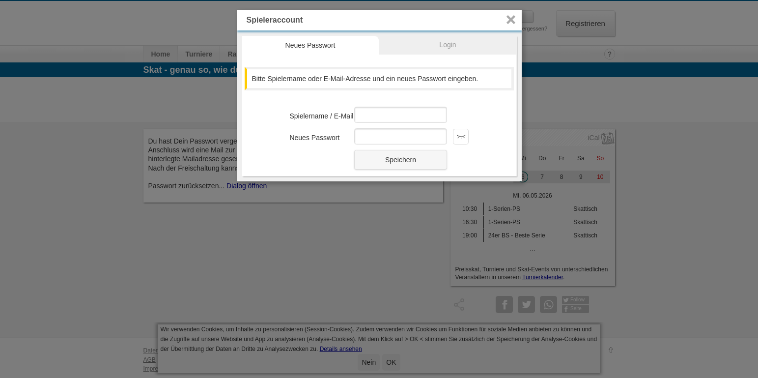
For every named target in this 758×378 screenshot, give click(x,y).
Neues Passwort (310, 45)
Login (447, 45)
